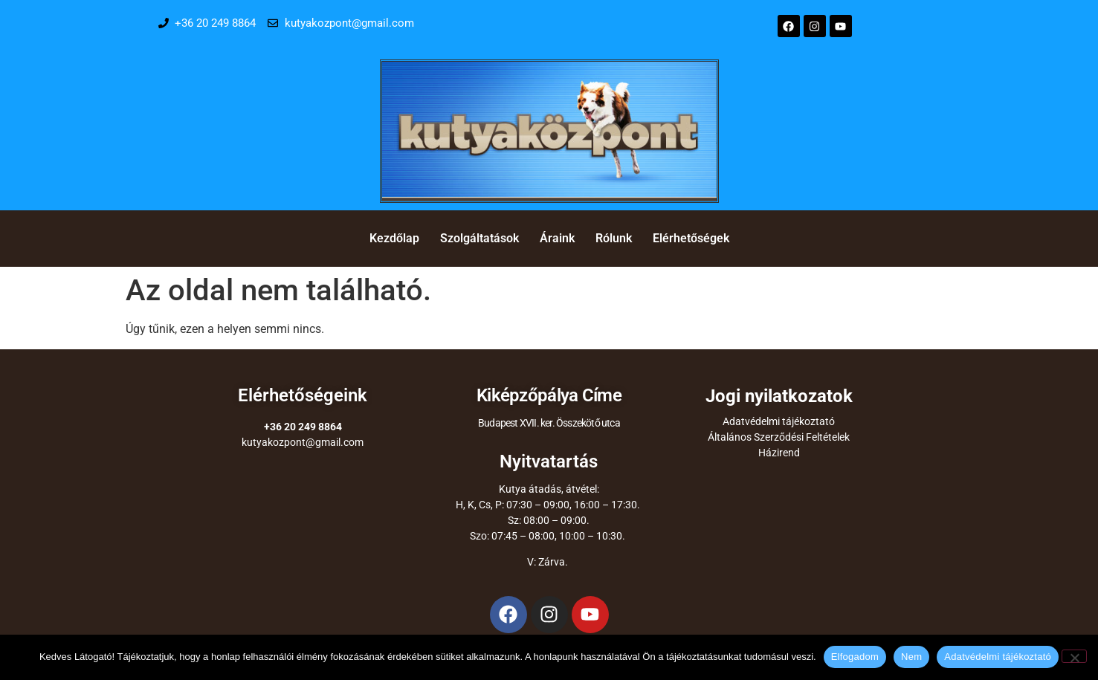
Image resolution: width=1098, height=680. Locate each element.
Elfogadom (855, 656)
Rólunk (613, 238)
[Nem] (1074, 656)
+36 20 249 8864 (303, 427)
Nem (911, 656)
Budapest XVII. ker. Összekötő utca (549, 423)
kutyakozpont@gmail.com (303, 442)
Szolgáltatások (479, 238)
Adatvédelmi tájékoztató (779, 421)
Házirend (779, 453)
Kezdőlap (394, 238)
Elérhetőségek (691, 238)
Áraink (557, 238)
